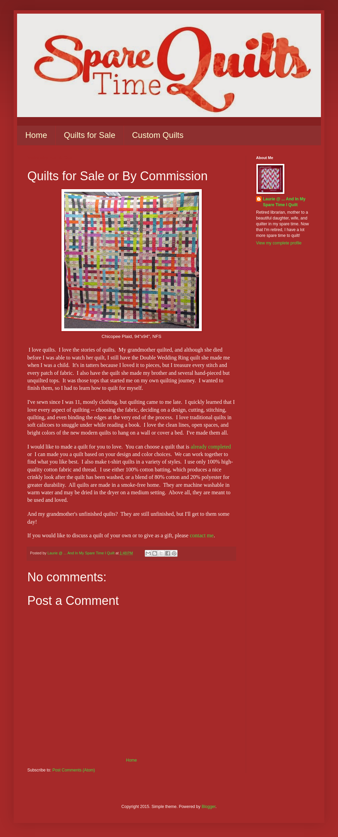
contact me (202, 535)
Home (36, 135)
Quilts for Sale (89, 135)
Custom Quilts (158, 135)
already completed (211, 447)
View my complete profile (278, 243)
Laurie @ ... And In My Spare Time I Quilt (284, 202)
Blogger (208, 806)
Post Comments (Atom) (73, 770)
